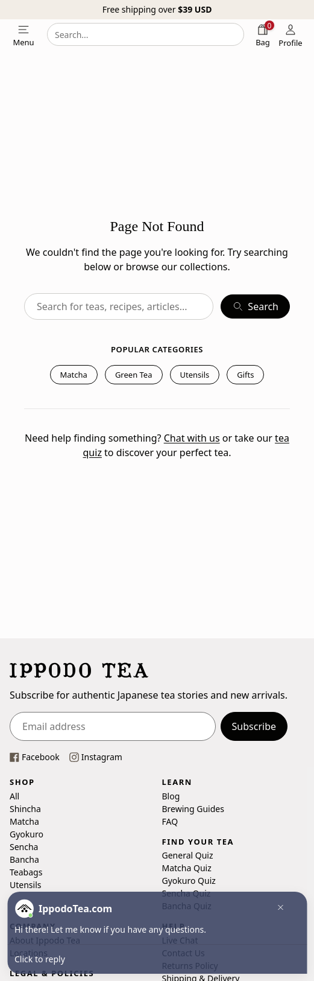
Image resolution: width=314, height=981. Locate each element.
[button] (277, 908)
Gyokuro (26, 833)
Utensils (195, 374)
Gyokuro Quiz (189, 880)
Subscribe (254, 726)
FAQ (170, 821)
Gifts (245, 374)
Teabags (26, 871)
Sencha (24, 846)
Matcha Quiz (187, 868)
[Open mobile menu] (23, 34)
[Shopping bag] (263, 34)
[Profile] (290, 34)
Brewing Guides (193, 808)
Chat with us (192, 438)
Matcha (73, 374)
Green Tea (133, 374)
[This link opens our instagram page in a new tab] (95, 757)
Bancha (24, 859)
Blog (171, 795)
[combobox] (145, 34)
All (14, 795)
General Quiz (187, 855)
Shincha (25, 808)
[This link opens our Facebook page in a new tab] (35, 757)
